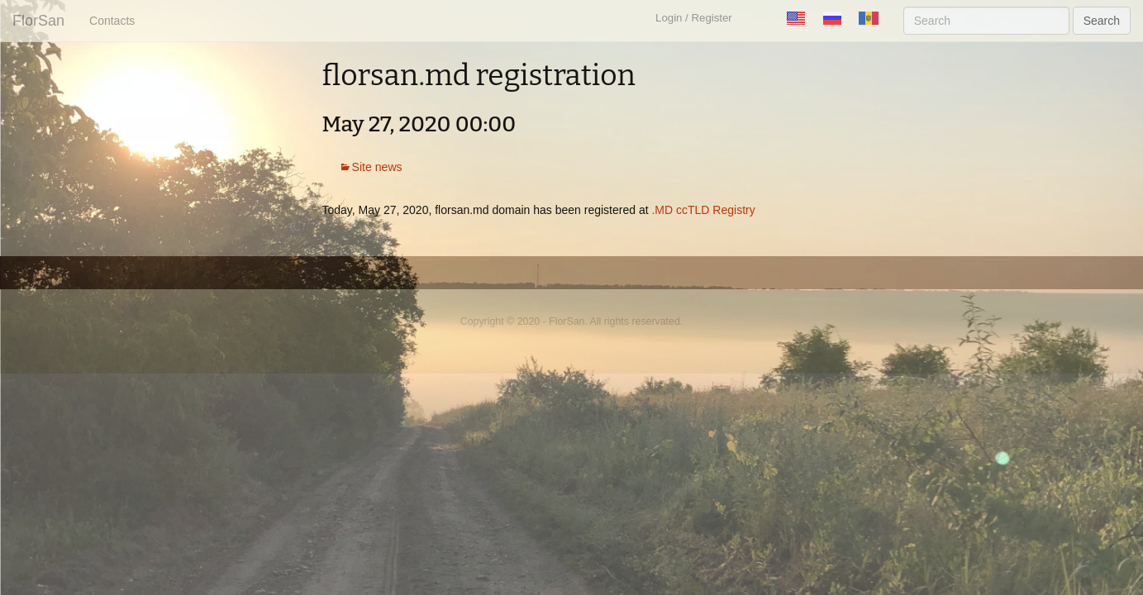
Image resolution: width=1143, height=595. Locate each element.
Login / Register (693, 18)
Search (1101, 20)
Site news (377, 167)
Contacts (112, 20)
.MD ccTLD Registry (703, 210)
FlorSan (38, 20)
